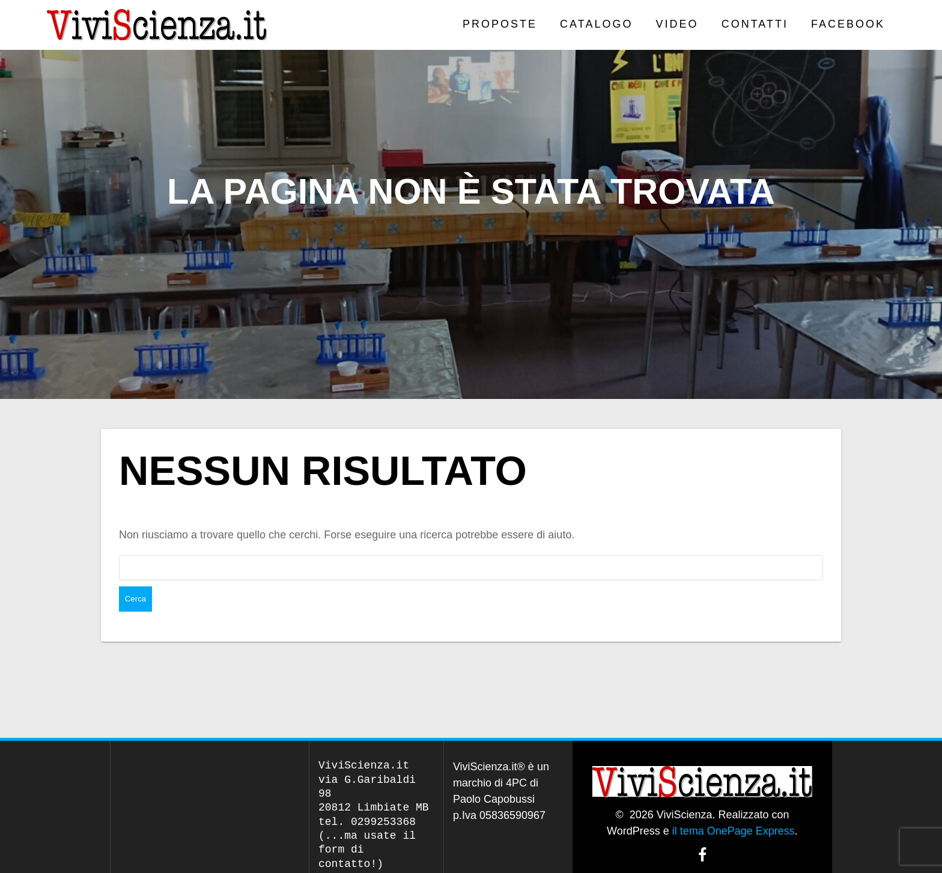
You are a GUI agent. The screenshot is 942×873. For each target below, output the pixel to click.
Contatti (755, 24)
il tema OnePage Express (733, 806)
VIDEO (677, 24)
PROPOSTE (500, 24)
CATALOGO (596, 24)
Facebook (848, 24)
